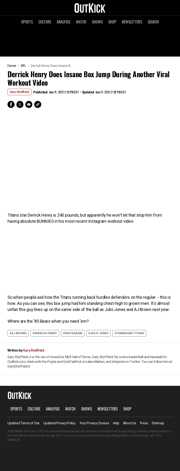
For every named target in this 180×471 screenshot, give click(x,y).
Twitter (19, 104)
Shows (97, 22)
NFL (23, 66)
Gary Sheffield (33, 350)
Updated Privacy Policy (59, 423)
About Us (129, 423)
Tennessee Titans (130, 333)
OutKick (90, 8)
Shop (112, 22)
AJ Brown (18, 333)
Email (28, 104)
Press (144, 423)
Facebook (11, 104)
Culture (44, 22)
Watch (81, 22)
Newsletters (132, 22)
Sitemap (158, 423)
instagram (73, 333)
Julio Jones (99, 333)
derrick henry (45, 333)
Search (153, 22)
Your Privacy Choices (94, 423)
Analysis (63, 22)
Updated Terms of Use (24, 423)
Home (12, 66)
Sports (27, 22)
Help (116, 423)
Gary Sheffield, (19, 92)
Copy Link (37, 104)
